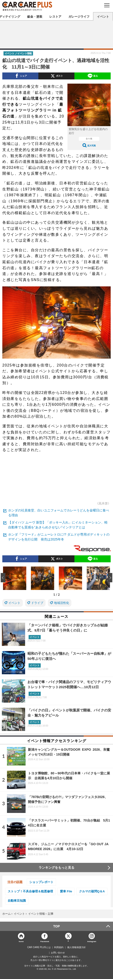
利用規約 (58, 947)
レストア (55, 16)
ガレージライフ (79, 16)
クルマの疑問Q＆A (92, 891)
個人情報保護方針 (76, 947)
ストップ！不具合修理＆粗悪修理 (30, 891)
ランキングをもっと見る (56, 867)
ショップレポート (41, 882)
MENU (106, 5)
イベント (103, 16)
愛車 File (66, 891)
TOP (56, 926)
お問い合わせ (58, 953)
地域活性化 (61, 603)
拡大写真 (91, 145)
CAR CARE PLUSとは (39, 947)
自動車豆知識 (17, 900)
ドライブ (37, 603)
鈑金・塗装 (34, 16)
